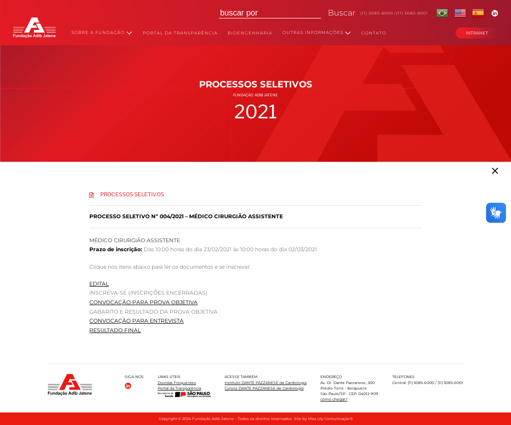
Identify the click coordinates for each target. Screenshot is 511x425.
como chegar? (333, 399)
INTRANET (477, 32)
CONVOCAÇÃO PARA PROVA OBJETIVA (143, 302)
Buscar (341, 12)
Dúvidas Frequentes (177, 383)
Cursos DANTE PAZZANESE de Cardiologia (264, 388)
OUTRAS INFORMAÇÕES (316, 33)
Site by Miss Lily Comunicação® (323, 419)
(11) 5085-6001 (412, 13)
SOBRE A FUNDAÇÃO (101, 33)
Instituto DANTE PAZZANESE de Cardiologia (265, 383)
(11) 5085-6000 (376, 13)
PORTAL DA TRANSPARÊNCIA (180, 33)
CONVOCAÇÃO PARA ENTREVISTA (136, 321)
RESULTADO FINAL (115, 330)
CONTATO (373, 33)
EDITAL (99, 284)
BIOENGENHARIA (250, 33)
